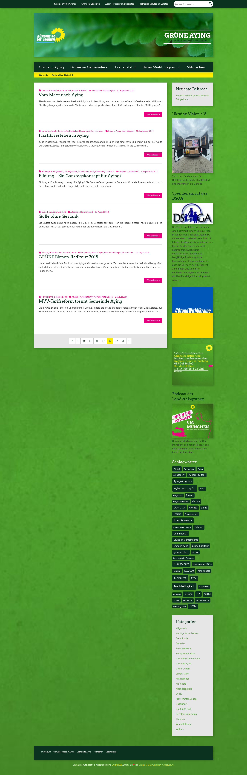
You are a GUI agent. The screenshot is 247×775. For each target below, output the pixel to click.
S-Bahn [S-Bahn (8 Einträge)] (188, 594)
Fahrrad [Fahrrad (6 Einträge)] (199, 527)
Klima (49, 212)
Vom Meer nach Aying (61, 94)
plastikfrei (83, 90)
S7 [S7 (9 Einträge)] (198, 594)
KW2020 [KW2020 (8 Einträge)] (189, 570)
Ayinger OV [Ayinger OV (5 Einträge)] (179, 474)
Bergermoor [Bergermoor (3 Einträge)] (178, 495)
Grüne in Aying (51, 67)
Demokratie (182, 638)
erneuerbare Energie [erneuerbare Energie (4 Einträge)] (182, 527)
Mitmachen (195, 67)
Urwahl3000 (117, 765)
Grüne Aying (187, 35)
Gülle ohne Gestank (58, 216)
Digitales (180, 643)
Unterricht (110, 171)
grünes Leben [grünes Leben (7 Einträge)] (181, 552)
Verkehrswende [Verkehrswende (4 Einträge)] (202, 600)
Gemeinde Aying (84, 751)
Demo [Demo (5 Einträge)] (204, 507)
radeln (73, 252)
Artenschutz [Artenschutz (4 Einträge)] (189, 469)
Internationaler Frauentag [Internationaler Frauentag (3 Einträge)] (183, 558)
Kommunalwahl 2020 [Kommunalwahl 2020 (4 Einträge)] (202, 564)
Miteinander (97, 90)
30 (123, 341)
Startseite (43, 74)
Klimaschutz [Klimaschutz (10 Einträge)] (181, 564)
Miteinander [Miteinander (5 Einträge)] (204, 570)
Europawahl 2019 (185, 653)
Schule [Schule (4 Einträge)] (176, 600)
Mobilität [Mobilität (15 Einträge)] (180, 578)
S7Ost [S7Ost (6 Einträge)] (207, 594)
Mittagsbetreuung (97, 171)
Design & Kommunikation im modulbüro (156, 765)
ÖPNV (92, 297)
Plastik (75, 90)
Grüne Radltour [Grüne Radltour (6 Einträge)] (200, 545)
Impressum (46, 751)
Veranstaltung (127, 252)
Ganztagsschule (70, 171)
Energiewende (183, 648)
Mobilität (85, 297)
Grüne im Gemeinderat (89, 67)
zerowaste (99, 131)
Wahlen (180, 729)
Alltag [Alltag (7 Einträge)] (177, 468)
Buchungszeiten (56, 171)
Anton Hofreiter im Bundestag (119, 3)
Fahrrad (45, 252)
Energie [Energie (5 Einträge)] (177, 513)
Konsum (63, 90)
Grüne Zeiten (183, 668)
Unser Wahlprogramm (161, 67)
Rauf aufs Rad (183, 708)
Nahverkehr (47, 297)
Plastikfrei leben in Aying (64, 135)
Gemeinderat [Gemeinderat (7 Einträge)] (180, 533)
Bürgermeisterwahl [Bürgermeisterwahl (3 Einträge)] (181, 501)
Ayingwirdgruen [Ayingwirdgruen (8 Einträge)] (183, 481)
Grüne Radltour (55, 252)
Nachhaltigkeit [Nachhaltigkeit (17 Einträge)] (184, 586)
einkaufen (46, 131)
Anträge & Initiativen (187, 633)
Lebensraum (182, 673)
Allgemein (123, 171)
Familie (54, 131)
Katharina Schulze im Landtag (154, 3)
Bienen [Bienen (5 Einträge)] (189, 495)
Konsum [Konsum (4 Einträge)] (176, 570)
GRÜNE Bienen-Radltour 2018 (68, 256)
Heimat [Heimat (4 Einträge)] (195, 552)
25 (90, 341)
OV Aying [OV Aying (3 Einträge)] (177, 594)
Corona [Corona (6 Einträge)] (196, 501)
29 (116, 341)
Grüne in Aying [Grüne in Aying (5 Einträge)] (180, 545)
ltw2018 (66, 252)
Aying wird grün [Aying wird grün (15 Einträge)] (184, 488)
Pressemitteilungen (112, 252)
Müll (70, 90)
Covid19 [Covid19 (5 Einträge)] (193, 507)
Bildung (45, 171)
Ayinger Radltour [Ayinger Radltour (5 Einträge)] (197, 474)
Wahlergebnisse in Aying (63, 751)
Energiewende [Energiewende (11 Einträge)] (183, 520)
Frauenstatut (125, 67)
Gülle (44, 212)
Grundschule (83, 171)
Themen (180, 718)
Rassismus (181, 703)
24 (84, 341)
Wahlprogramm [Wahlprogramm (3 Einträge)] (179, 606)
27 (103, 341)
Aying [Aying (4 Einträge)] (200, 469)
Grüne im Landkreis (90, 3)
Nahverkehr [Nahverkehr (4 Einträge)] (204, 586)
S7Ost (64, 297)
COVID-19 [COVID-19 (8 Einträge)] (179, 507)
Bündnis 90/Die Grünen (65, 3)
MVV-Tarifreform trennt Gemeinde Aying (80, 301)
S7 (60, 297)
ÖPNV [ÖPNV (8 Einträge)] (193, 606)
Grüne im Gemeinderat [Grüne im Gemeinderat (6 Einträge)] (186, 539)
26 (97, 341)
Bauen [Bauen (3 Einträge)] (202, 489)
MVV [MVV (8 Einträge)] (193, 578)
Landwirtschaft (59, 212)
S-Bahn (55, 297)
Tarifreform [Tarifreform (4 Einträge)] (187, 600)
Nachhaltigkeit (109, 90)
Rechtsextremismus (186, 713)
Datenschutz (111, 751)
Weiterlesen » (153, 114)
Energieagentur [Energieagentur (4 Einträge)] (191, 514)
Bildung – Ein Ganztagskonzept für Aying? (80, 175)
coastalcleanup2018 (50, 90)
